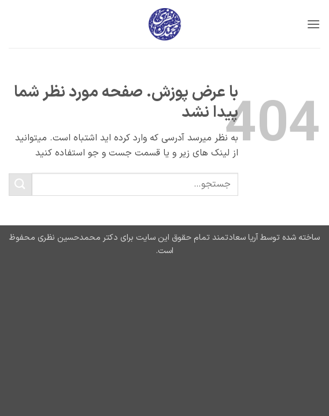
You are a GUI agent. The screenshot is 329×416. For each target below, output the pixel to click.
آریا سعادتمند (234, 238)
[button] (313, 24)
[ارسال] (20, 184)
